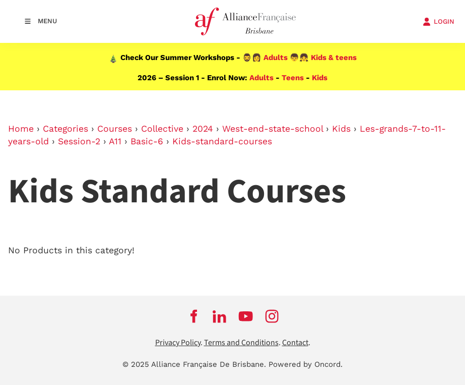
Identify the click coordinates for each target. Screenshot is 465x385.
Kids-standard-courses (222, 141)
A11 (115, 141)
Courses (114, 129)
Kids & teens (334, 57)
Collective (162, 129)
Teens (293, 77)
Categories (65, 129)
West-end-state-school (272, 129)
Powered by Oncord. (306, 364)
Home (21, 129)
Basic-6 (146, 141)
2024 (202, 129)
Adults (275, 57)
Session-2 (79, 141)
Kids (319, 77)
